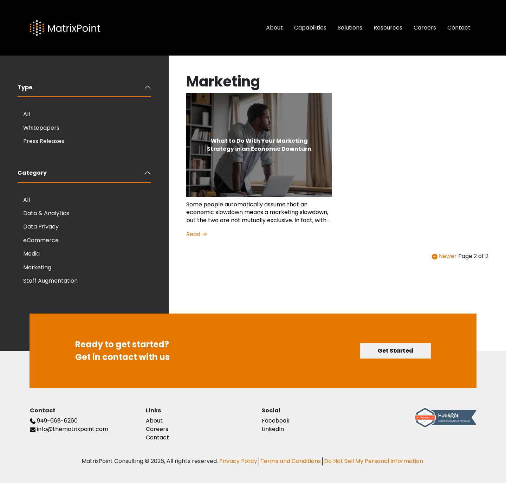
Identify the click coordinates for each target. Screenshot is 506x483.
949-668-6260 (54, 421)
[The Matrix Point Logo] (65, 28)
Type (25, 87)
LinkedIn (273, 429)
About (274, 28)
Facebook (276, 421)
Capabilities (310, 28)
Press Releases (43, 141)
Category (32, 173)
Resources (388, 28)
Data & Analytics (46, 213)
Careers (425, 28)
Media (31, 254)
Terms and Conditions (290, 461)
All (26, 114)
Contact (459, 28)
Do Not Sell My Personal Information (373, 461)
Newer (444, 256)
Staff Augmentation (50, 281)
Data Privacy (41, 227)
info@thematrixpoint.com (69, 429)
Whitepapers (41, 128)
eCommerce (41, 240)
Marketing (37, 267)
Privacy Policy (238, 461)
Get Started (395, 351)
